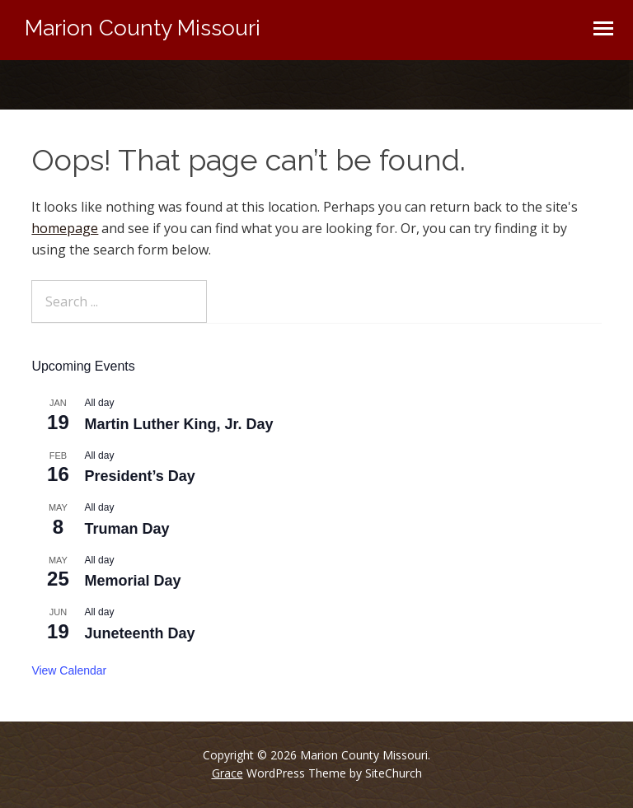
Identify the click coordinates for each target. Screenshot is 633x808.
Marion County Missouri (142, 28)
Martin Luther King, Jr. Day (178, 424)
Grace (227, 773)
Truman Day (126, 529)
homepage (64, 228)
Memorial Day (132, 580)
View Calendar (68, 670)
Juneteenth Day (139, 633)
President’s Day (139, 476)
